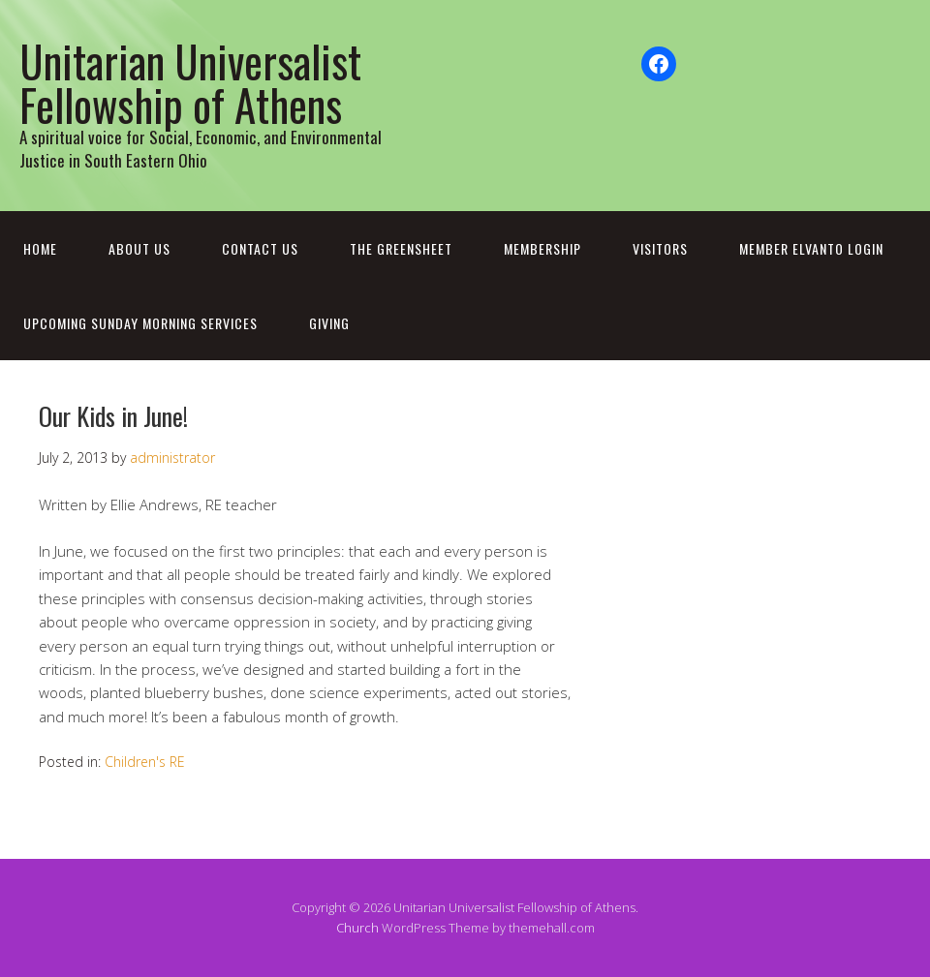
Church (357, 927)
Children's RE (145, 761)
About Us (139, 248)
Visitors (660, 248)
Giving (329, 323)
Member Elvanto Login (811, 248)
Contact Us (260, 248)
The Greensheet (401, 248)
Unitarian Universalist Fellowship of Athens (190, 82)
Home (40, 248)
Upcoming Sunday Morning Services (140, 323)
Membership (542, 248)
